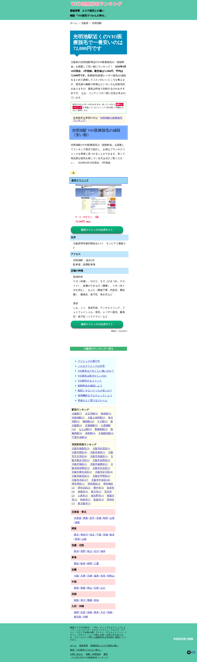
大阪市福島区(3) (80, 448)
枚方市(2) (96, 491)
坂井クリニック (80, 180)
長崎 (89, 612)
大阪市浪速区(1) (99, 456)
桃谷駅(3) (106, 413)
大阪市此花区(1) (101, 448)
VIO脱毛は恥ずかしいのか (92, 376)
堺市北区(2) (84, 487)
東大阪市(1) (84, 503)
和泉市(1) (85, 499)
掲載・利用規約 (93, 654)
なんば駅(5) (85, 429)
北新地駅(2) (78, 417)
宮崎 (109, 612)
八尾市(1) (83, 495)
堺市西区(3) (94, 483)
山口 (103, 588)
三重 (96, 563)
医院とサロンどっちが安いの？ (95, 390)
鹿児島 (77, 616)
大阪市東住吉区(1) (82, 472)
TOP (191, 652)
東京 (76, 534)
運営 (105, 654)
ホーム (73, 645)
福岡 (76, 612)
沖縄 (85, 616)
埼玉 (92, 534)
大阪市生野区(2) (101, 460)
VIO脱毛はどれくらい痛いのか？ (96, 371)
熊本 (96, 612)
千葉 (98, 534)
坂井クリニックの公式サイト (97, 229)
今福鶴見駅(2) (106, 433)
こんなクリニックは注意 (91, 366)
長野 (82, 551)
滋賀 (96, 575)
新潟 (76, 551)
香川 (82, 600)
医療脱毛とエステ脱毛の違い (104, 645)
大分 (103, 612)
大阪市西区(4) (79, 452)
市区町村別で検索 (183, 639)
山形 (112, 518)
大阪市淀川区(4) (104, 472)
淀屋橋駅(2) (91, 425)
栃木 (112, 534)
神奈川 (84, 534)
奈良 (103, 575)
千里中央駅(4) (79, 437)
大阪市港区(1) (97, 452)
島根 (82, 588)
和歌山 (111, 575)
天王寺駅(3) (91, 413)
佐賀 (82, 612)
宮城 (98, 518)
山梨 (84, 539)
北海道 (77, 518)
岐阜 (82, 563)
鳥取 (76, 588)
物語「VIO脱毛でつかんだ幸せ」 (88, 15)
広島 (96, 588)
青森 (85, 518)
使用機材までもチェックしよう (95, 395)
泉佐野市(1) (97, 495)
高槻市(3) (83, 491)
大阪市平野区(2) (101, 476)
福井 (103, 551)
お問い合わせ (76, 654)
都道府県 (75, 10)
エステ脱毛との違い (93, 10)
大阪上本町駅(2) (96, 417)
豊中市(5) (98, 487)
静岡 (89, 563)
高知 (96, 600)
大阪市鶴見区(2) (80, 476)
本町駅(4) (90, 433)
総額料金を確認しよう (90, 385)
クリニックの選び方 (89, 361)
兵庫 (82, 575)
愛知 (76, 563)
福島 (77, 522)
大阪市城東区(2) (99, 464)
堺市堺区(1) (78, 483)
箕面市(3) (98, 499)
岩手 (92, 518)
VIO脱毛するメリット (90, 380)
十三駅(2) (102, 421)
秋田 (105, 518)
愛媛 (89, 600)
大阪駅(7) (77, 413)
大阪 (76, 575)
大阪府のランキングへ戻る (98, 348)
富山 (89, 551)
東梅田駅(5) (101, 429)
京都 (89, 575)
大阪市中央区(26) (100, 480)
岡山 (89, 588)
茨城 (105, 534)
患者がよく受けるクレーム (92, 400)
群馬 (77, 539)
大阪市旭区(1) (79, 464)
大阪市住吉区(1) (101, 468)
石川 (96, 551)
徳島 (76, 600)
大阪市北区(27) (80, 480)
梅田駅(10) (88, 421)
